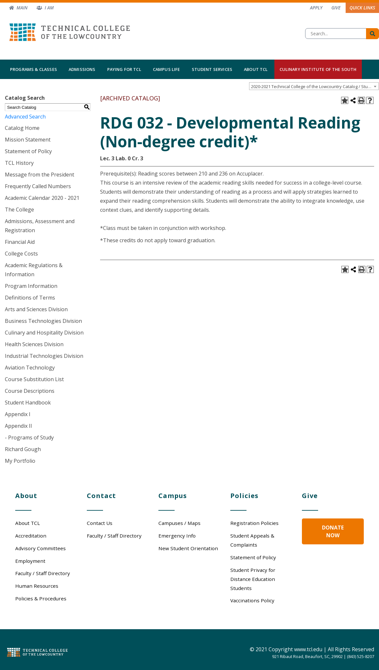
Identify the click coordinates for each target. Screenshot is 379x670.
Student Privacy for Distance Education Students (252, 579)
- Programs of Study (29, 437)
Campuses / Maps (179, 523)
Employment (30, 561)
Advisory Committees (40, 548)
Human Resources (36, 586)
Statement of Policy (28, 151)
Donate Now (333, 531)
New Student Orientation (188, 548)
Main (22, 8)
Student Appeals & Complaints (252, 540)
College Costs (21, 253)
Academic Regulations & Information (34, 270)
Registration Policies (254, 523)
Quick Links (362, 8)
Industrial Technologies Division (44, 355)
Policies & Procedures (40, 598)
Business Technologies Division (43, 320)
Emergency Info (177, 535)
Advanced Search (25, 116)
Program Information (31, 286)
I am (49, 8)
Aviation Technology (30, 367)
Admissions (82, 69)
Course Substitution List (34, 379)
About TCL (256, 69)
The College (19, 209)
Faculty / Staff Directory (42, 573)
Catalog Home (22, 127)
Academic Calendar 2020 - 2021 (42, 197)
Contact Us (99, 523)
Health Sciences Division (34, 344)
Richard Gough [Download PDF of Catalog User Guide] (23, 449)
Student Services (212, 69)
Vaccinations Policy (252, 600)
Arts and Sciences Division (36, 309)
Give (335, 8)
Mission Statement (28, 139)
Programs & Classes (33, 69)
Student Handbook (28, 402)
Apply (316, 8)
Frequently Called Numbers (38, 186)
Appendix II (18, 425)
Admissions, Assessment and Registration (40, 226)
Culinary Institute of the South (318, 69)
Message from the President (39, 174)
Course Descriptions (29, 390)
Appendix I (17, 414)
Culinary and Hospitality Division (44, 332)
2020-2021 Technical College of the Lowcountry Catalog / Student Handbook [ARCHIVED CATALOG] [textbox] (314, 86)
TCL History (19, 162)
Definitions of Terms (30, 297)
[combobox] (314, 86)
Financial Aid (20, 241)
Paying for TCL (124, 69)
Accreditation (30, 535)
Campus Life (166, 69)
